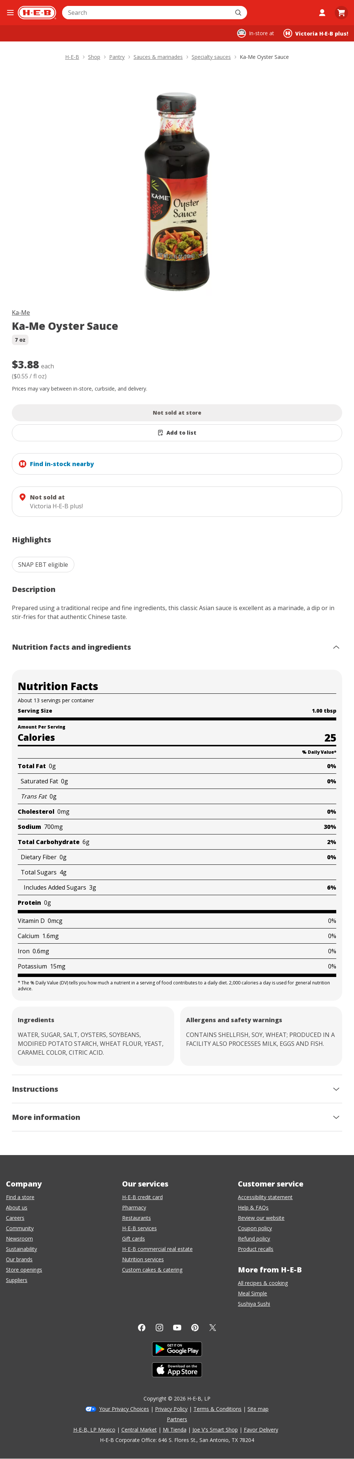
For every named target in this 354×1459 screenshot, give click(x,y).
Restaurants (136, 1217)
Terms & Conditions (217, 1408)
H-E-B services (139, 1228)
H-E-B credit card (142, 1197)
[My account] (322, 12)
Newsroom (19, 1238)
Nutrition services (143, 1259)
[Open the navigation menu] (10, 12)
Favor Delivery (261, 1429)
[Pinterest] (195, 1327)
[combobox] (146, 12)
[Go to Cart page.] (341, 12)
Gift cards (133, 1238)
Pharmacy (134, 1207)
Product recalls (255, 1248)
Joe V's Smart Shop (215, 1429)
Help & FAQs (253, 1207)
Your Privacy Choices (124, 1408)
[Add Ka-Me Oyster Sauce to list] (177, 432)
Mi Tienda (174, 1429)
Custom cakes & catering (152, 1269)
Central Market (139, 1429)
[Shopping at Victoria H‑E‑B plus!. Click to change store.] (315, 33)
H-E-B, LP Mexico (94, 1429)
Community (20, 1228)
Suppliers (16, 1280)
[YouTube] (177, 1327)
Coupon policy (255, 1228)
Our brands (19, 1259)
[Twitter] (213, 1327)
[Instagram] (159, 1327)
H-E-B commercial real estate (157, 1248)
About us (16, 1207)
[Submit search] (239, 12)
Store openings (24, 1269)
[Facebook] (142, 1327)
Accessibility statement (265, 1197)
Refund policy (254, 1238)
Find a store (20, 1197)
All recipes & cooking (263, 1282)
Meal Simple (252, 1293)
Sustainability (21, 1248)
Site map (258, 1408)
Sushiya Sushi (254, 1303)
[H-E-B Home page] (37, 12)
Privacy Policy (171, 1408)
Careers (15, 1217)
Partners (177, 1419)
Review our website (261, 1217)
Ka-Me (21, 312)
